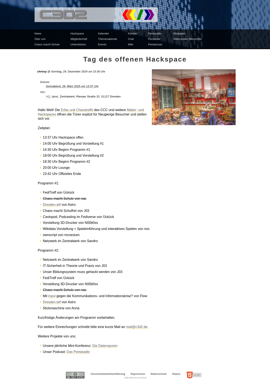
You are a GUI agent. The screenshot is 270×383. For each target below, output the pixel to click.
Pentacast (154, 39)
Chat (131, 39)
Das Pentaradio (78, 352)
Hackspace (77, 33)
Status (176, 373)
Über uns (40, 39)
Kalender (103, 33)
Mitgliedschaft (78, 39)
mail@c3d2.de (136, 327)
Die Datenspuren (105, 346)
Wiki (130, 44)
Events (102, 44)
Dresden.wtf (52, 204)
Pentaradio (154, 33)
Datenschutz (159, 373)
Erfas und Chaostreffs (77, 110)
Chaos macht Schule (47, 44)
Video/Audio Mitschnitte (187, 39)
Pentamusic (155, 44)
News (38, 33)
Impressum (137, 373)
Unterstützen (78, 44)
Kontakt (132, 33)
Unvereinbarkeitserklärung (107, 373)
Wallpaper (179, 33)
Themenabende (107, 39)
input (52, 296)
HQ (48, 96)
